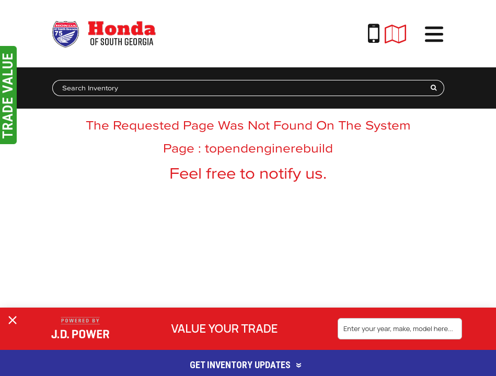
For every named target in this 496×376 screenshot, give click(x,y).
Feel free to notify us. (248, 173)
